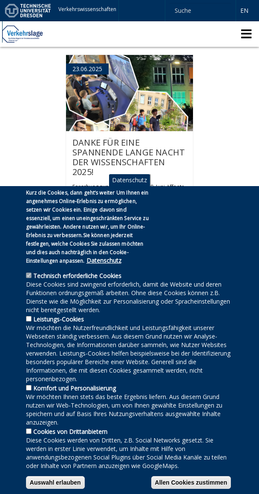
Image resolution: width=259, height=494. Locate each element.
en (244, 10)
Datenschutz (129, 197)
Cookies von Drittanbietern (70, 449)
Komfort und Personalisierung (74, 405)
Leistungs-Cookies (58, 336)
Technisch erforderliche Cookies (77, 293)
